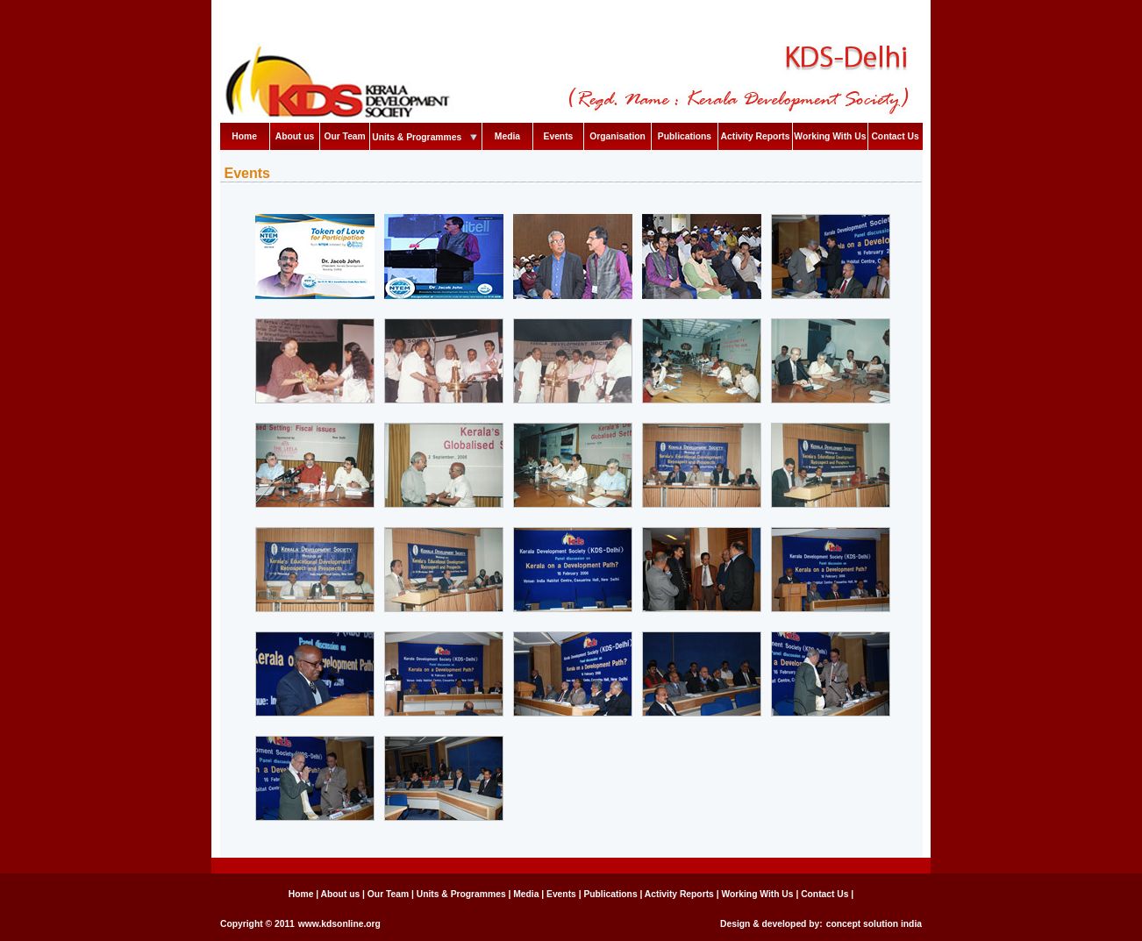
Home (244, 136)
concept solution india (874, 924)
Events (559, 136)
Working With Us (830, 136)
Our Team (344, 136)
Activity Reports (755, 136)
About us (295, 136)
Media (507, 136)
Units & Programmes (426, 137)
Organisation (617, 136)
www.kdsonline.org (339, 924)
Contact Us (894, 136)
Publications (684, 136)
